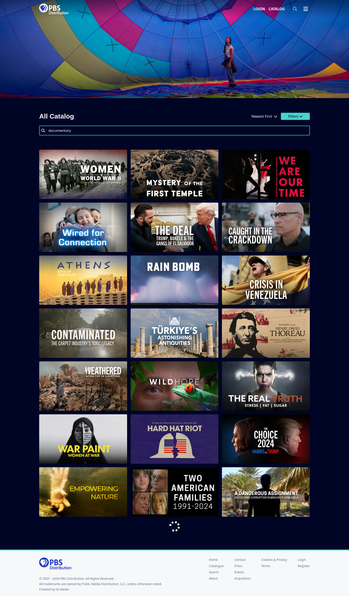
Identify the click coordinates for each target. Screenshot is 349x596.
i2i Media (62, 589)
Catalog (277, 8)
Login (259, 8)
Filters (295, 116)
